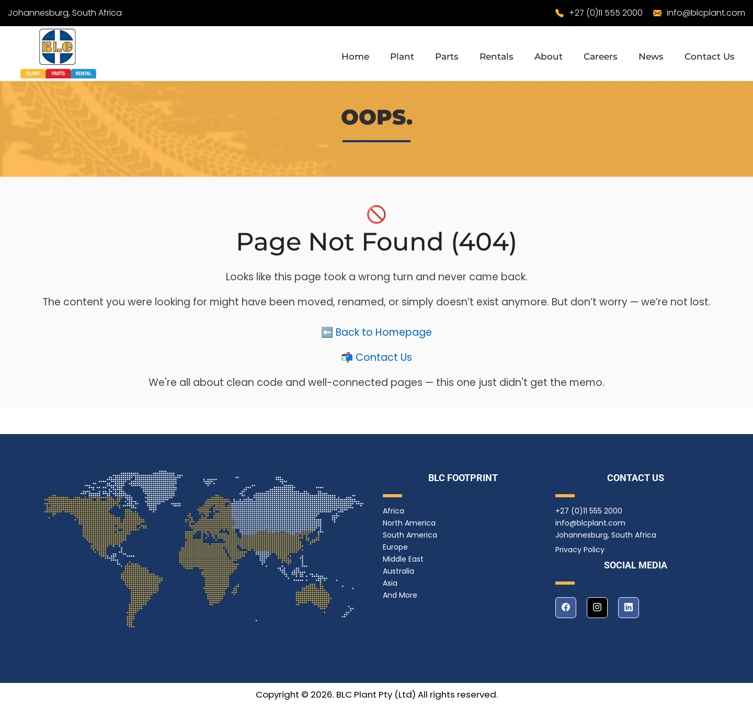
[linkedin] (628, 607)
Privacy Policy (579, 549)
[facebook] (565, 607)
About (548, 56)
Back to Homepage (384, 334)
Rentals (497, 56)
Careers (601, 56)
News (651, 56)
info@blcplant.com (706, 13)
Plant (402, 56)
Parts (447, 56)
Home (355, 56)
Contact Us (709, 56)
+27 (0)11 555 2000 (606, 13)
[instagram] (597, 607)
